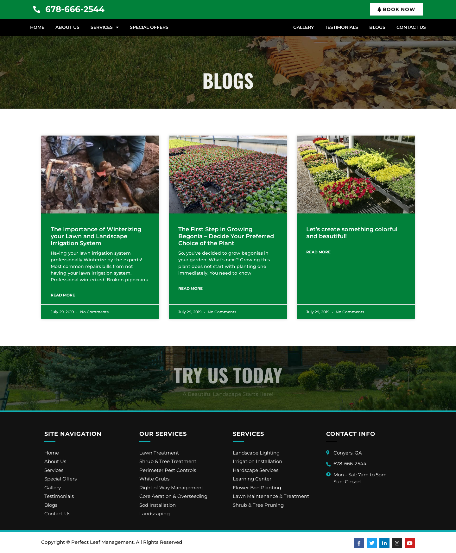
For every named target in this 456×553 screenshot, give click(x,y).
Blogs (377, 27)
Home (37, 27)
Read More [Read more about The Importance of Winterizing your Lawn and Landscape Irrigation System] (63, 295)
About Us (67, 27)
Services (105, 27)
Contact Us (411, 27)
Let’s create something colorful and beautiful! (351, 233)
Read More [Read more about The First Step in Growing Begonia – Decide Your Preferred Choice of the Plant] (190, 288)
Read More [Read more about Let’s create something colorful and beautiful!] (318, 252)
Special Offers (149, 27)
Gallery (303, 27)
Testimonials (341, 27)
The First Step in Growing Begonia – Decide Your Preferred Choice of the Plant (226, 236)
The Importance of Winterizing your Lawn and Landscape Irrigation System (96, 236)
